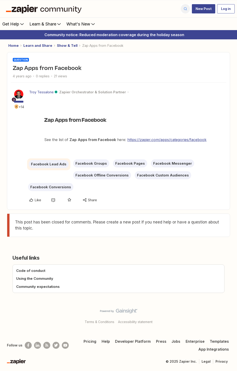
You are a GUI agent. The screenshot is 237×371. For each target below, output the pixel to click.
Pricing (90, 341)
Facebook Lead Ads (48, 164)
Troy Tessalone (41, 92)
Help (106, 341)
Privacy (221, 361)
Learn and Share (37, 45)
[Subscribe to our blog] (46, 345)
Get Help (13, 24)
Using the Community (34, 278)
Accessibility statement (135, 322)
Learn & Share (45, 24)
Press (161, 341)
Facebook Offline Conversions (102, 175)
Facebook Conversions (50, 187)
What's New (81, 24)
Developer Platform (133, 341)
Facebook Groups (91, 163)
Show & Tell (67, 45)
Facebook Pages (130, 163)
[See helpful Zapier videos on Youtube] (65, 345)
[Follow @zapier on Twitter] (56, 345)
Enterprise (195, 341)
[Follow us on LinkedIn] (37, 345)
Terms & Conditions (99, 322)
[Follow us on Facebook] (28, 345)
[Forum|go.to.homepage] (45, 8)
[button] (203, 8)
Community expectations (38, 286)
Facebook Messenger (172, 163)
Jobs (176, 341)
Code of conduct (30, 270)
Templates (219, 341)
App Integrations (213, 349)
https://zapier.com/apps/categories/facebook (166, 139)
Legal (206, 361)
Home (13, 45)
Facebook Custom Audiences (163, 175)
